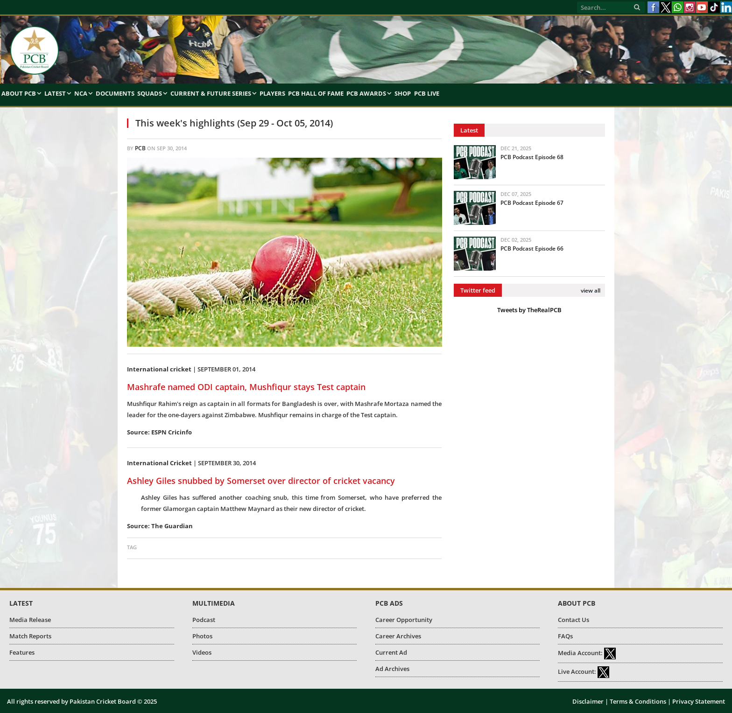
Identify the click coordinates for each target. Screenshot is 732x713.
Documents (115, 93)
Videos (201, 652)
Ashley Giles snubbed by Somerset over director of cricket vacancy (261, 480)
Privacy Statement (698, 701)
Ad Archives (392, 668)
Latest (55, 93)
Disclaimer (588, 701)
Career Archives (398, 636)
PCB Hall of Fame (316, 93)
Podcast (203, 619)
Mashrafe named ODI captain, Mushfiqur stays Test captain (246, 386)
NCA (80, 93)
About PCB (18, 93)
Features (22, 652)
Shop (402, 93)
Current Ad (391, 652)
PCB (140, 148)
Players (272, 93)
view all (590, 290)
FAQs (565, 636)
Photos (202, 636)
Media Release (30, 619)
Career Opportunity (403, 619)
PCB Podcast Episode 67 (531, 203)
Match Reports (30, 636)
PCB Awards (366, 93)
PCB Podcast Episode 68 (531, 157)
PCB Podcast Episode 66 (531, 248)
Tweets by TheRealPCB (529, 310)
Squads (149, 93)
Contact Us (573, 619)
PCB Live (426, 93)
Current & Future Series (210, 93)
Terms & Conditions (638, 701)
